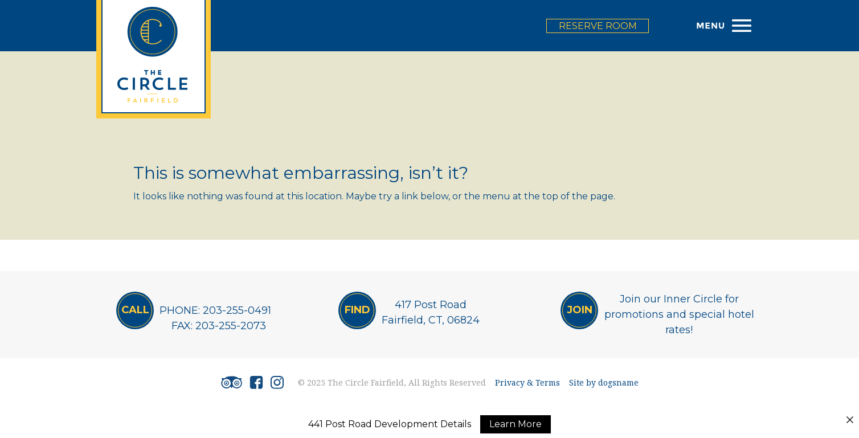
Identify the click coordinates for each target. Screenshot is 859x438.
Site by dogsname (604, 382)
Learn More (515, 424)
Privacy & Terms (527, 382)
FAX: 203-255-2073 (218, 326)
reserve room (598, 26)
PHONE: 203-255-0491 (215, 310)
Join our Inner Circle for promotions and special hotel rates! (679, 314)
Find (357, 310)
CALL (135, 310)
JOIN (579, 310)
